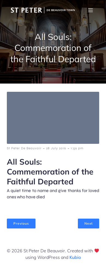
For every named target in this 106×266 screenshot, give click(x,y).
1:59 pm (77, 148)
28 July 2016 (56, 148)
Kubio (75, 257)
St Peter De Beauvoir (24, 148)
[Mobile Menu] (90, 10)
